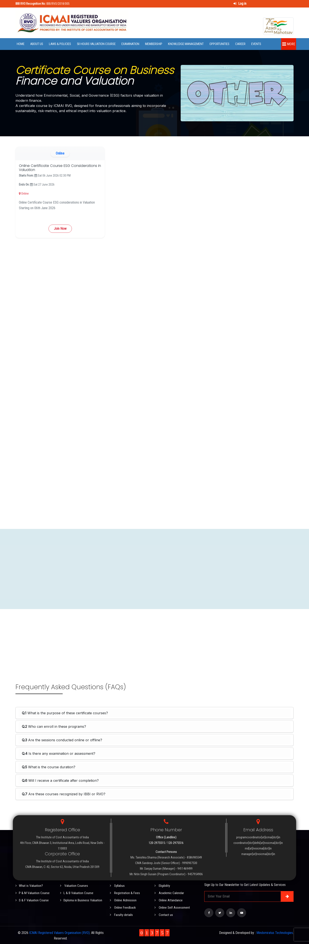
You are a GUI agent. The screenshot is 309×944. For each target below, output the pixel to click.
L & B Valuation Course (77, 893)
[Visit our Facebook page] (208, 912)
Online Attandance (168, 900)
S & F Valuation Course (32, 900)
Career (240, 44)
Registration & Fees (125, 893)
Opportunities (219, 44)
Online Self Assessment (172, 907)
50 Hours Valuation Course (96, 44)
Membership (153, 44)
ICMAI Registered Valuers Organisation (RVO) (59, 932)
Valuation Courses (74, 886)
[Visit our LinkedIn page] (230, 912)
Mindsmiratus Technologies (274, 932)
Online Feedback (123, 907)
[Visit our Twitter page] (219, 912)
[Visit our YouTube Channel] (241, 912)
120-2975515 (157, 843)
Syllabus (117, 886)
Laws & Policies (60, 44)
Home (20, 44)
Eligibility (162, 886)
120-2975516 (175, 843)
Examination (130, 44)
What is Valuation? (29, 886)
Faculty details (121, 914)
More (288, 44)
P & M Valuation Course (32, 893)
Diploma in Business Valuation (81, 900)
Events (256, 44)
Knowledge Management (186, 44)
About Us (36, 44)
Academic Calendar (169, 893)
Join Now (60, 229)
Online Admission (123, 900)
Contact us (163, 914)
